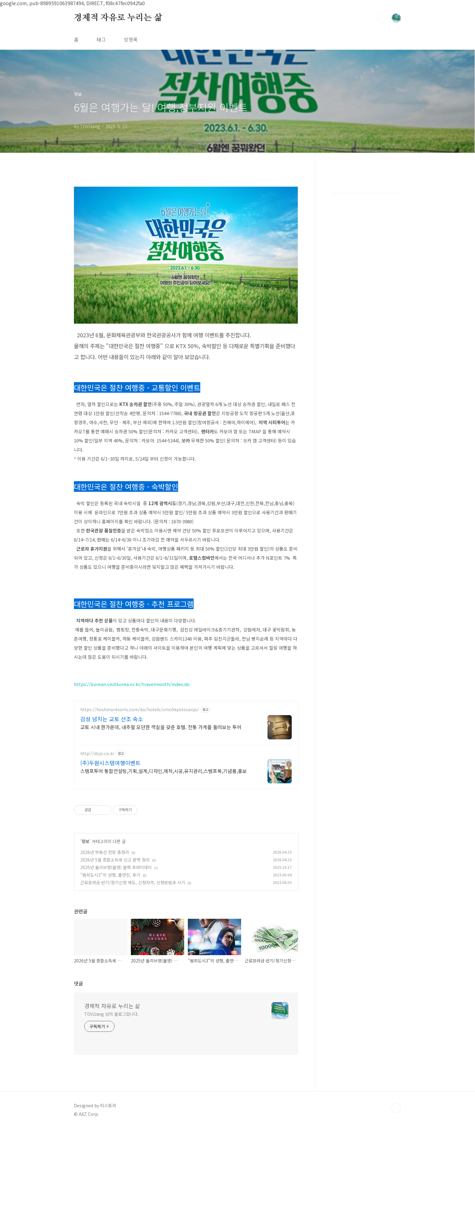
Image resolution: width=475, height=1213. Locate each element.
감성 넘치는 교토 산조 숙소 (111, 718)
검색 (382, 18)
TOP (396, 1108)
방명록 (131, 39)
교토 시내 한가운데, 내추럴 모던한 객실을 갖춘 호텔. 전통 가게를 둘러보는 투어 (160, 726)
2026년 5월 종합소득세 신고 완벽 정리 (115, 860)
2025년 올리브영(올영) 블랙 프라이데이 (116, 867)
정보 (85, 841)
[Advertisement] (366, 272)
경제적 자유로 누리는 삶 (118, 18)
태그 (101, 39)
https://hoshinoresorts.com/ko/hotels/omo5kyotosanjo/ (139, 709)
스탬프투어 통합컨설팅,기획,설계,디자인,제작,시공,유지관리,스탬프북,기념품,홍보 (163, 770)
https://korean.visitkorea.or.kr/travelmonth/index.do (132, 684)
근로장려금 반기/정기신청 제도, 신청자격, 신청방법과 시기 (132, 882)
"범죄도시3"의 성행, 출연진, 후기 (110, 875)
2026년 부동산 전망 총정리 (104, 852)
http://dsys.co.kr (97, 753)
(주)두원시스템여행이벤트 (110, 762)
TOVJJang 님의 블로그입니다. (111, 1014)
